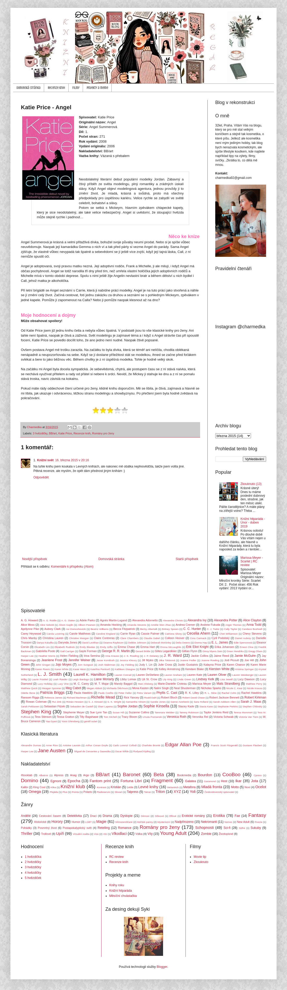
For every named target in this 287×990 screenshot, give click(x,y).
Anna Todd (253, 625)
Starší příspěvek (187, 559)
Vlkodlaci (119, 833)
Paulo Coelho (105, 692)
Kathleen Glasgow (125, 669)
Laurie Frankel (40, 679)
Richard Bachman (77, 697)
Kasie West (79, 669)
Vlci (105, 834)
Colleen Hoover (174, 638)
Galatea (190, 781)
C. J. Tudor (213, 629)
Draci (93, 815)
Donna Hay (200, 642)
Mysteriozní (163, 822)
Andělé (26, 816)
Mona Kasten (140, 688)
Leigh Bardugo (81, 679)
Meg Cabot (73, 688)
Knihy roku (116, 885)
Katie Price (65, 433)
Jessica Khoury (128, 660)
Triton (160, 791)
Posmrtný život (47, 827)
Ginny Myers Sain (212, 651)
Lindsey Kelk (205, 679)
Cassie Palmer (150, 633)
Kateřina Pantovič (100, 669)
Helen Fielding (69, 655)
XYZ (177, 791)
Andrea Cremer (185, 624)
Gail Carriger (67, 651)
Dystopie (126, 816)
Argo (86, 775)
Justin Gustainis (188, 664)
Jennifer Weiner (79, 660)
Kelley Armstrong (169, 669)
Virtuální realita (81, 834)
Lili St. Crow (149, 679)
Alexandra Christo (173, 620)
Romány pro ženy (103, 433)
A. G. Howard (29, 620)
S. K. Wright (114, 701)
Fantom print (100, 781)
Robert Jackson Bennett (224, 697)
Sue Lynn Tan (98, 712)
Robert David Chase (193, 697)
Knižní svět (45, 460)
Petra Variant (144, 692)
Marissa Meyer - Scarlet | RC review (252, 561)
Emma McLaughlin (170, 647)
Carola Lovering (55, 633)
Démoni (145, 816)
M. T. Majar (101, 683)
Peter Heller (125, 692)
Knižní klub (73, 786)
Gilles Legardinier (166, 651)
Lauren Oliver (216, 675)
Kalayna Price (212, 664)
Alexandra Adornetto (145, 620)
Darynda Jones (67, 642)
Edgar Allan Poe (183, 744)
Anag (73, 775)
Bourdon (205, 775)
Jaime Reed (221, 655)
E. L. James (220, 642)
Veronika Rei (200, 716)
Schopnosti (204, 827)
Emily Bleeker (87, 647)
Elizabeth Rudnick (65, 647)
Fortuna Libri (131, 781)
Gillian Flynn (189, 651)
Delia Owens (183, 642)
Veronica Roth (177, 717)
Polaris (87, 791)
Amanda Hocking (111, 624)
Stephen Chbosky (252, 706)
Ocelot (260, 787)
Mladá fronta (211, 787)
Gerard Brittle (142, 651)
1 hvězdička (33, 857)
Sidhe (242, 828)
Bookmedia (184, 775)
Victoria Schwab (223, 716)
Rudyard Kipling (142, 751)
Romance (124, 828)
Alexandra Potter (225, 620)
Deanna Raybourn (113, 642)
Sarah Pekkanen (30, 706)
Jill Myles (147, 660)
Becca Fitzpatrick (124, 628)
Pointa (75, 792)
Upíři (60, 833)
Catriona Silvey (173, 633)
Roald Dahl (150, 697)
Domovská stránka (28, 88)
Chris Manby (29, 638)
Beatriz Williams (100, 629)
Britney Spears (170, 629)
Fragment (162, 780)
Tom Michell (110, 716)
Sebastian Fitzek (54, 706)
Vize (96, 834)
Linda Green (184, 679)
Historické (40, 821)
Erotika (219, 815)
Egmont (55, 781)
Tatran (147, 792)
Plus (64, 792)
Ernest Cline (247, 647)
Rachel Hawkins (251, 692)
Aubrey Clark (52, 628)
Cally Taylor (230, 629)
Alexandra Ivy (197, 620)
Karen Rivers (42, 669)
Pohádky (26, 827)
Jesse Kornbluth (106, 660)
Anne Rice (52, 745)
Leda (130, 787)
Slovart (118, 792)
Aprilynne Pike (30, 628)
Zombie (206, 834)
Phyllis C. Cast (166, 693)
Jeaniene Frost (51, 660)
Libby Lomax (128, 679)
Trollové (46, 833)
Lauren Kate (194, 674)
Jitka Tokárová (167, 660)
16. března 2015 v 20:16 (72, 460)
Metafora (189, 787)
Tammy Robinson (189, 712)
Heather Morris (47, 655)
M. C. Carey (81, 683)
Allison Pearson (86, 624)
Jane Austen (51, 750)
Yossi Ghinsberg (70, 721)
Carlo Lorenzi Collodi (125, 745)
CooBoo (231, 774)
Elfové (172, 816)
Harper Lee (27, 655)
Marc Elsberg (145, 683)
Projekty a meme (97, 88)
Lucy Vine (63, 683)
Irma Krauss (112, 655)
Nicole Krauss (254, 688)
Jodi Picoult (231, 660)
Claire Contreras (104, 638)
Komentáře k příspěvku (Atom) (72, 566)
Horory (57, 821)
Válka (138, 833)
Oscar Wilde (122, 751)
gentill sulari (90, 721)
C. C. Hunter (192, 629)
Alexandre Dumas (31, 745)
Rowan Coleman (36, 701)
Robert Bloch (169, 697)
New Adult (243, 821)
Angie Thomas (233, 624)
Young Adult (173, 833)
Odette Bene (28, 692)
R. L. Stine (211, 692)
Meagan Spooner (51, 688)
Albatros (43, 775)
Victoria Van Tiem (248, 716)
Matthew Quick (29, 688)
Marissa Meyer (201, 683)
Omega (35, 791)
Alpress (58, 775)
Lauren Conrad (123, 674)
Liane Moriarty (104, 679)
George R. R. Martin (116, 651)
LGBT (88, 822)
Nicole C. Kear (234, 688)
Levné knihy (148, 787)
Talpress (133, 792)
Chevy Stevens (252, 633)
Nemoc (228, 822)
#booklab (26, 775)
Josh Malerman (107, 664)
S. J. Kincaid (95, 701)
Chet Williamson (228, 633)
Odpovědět (41, 477)
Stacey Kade (186, 706)
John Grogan (43, 664)
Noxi (247, 787)
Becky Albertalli (148, 629)
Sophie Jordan (127, 706)
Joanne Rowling (210, 660)
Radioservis (103, 792)
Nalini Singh (161, 688)
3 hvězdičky (40, 433)
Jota (254, 781)
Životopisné (226, 833)
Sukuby (255, 828)
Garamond (210, 781)
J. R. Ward (173, 655)
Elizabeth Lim (42, 647)
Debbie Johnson (137, 642)
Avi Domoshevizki (76, 629)
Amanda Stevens (136, 624)
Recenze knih (56, 88)
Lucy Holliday (45, 683)
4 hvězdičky (33, 872)
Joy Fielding (127, 664)
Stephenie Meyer (74, 712)
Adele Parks (87, 620)
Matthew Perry (254, 683)
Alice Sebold (47, 624)
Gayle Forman (88, 651)
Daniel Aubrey (243, 638)
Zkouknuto (201, 862)
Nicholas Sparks (211, 688)
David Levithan (90, 642)
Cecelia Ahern (198, 633)
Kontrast (101, 787)
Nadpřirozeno (184, 822)
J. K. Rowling (131, 655)
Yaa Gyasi (51, 721)
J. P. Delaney (151, 655)
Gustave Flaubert (252, 745)
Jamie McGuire (245, 656)
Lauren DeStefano (147, 674)
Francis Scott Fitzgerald (224, 745)
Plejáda (54, 792)
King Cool (39, 787)
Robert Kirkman (255, 697)
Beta (159, 774)
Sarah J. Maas (251, 701)
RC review (116, 857)
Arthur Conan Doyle (97, 745)
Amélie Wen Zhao (161, 624)
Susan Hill (118, 712)
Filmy (75, 88)
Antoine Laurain (72, 745)
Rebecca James (53, 697)
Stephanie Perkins (228, 706)
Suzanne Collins (139, 712)
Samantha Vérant (136, 701)
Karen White (61, 669)
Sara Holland (201, 701)
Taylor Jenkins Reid (216, 712)
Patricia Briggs (52, 692)
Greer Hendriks (235, 651)
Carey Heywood (31, 633)
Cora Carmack (198, 638)
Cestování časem (50, 815)
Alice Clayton (252, 620)
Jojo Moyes (63, 664)
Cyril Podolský (220, 638)
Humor (75, 821)
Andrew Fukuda (210, 624)
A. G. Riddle (50, 620)
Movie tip (200, 857)
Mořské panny (145, 822)
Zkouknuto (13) (251, 484)
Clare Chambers (129, 638)
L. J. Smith (50, 674)
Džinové (159, 816)
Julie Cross (165, 664)
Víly (150, 834)
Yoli (193, 791)
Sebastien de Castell (81, 706)
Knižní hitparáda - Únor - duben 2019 (253, 522)
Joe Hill (249, 660)
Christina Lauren (53, 638)
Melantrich (173, 787)
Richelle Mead (103, 697)
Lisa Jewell (226, 679)
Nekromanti (209, 822)
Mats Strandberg (228, 683)
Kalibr (24, 787)
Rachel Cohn (229, 692)
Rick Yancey (131, 697)
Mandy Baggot (123, 683)
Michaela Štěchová (117, 688)
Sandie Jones (158, 701)
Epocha (74, 781)
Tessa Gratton (66, 716)
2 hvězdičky (33, 862)
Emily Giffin (106, 647)
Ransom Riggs (30, 697)
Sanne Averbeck (180, 701)
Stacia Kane (206, 706)
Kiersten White (219, 669)
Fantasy (257, 815)
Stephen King (36, 711)
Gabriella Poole (45, 651)
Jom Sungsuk (85, 664)
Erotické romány (193, 816)
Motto (235, 787)
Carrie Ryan (127, 633)
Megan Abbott (94, 688)
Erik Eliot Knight (197, 647)
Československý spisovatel (219, 792)
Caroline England (105, 633)
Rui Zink (57, 701)
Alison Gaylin (66, 624)
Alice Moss (28, 624)
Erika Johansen (224, 646)
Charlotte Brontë (151, 745)
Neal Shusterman (185, 688)
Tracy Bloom (129, 716)
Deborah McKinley (161, 642)
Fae (237, 816)
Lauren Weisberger (243, 674)
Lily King (167, 679)
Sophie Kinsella (156, 706)
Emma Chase (126, 646)
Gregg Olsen (255, 651)
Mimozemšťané (124, 822)
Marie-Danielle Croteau (172, 683)
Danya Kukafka (45, 642)
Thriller (26, 833)
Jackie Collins (199, 655)
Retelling (104, 828)
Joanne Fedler (188, 660)
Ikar (238, 781)
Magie (101, 821)
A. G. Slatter (68, 620)
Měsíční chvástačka (123, 896)
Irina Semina (92, 655)
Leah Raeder (60, 679)
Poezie (258, 822)
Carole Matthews (80, 633)
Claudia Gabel (152, 638)
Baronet (131, 774)
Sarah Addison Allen (224, 701)
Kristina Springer (244, 669)
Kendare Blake (194, 669)
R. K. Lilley (192, 692)
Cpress (257, 775)
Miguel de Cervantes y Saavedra (92, 751)
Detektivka (74, 816)
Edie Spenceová (243, 642)
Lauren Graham (173, 674)
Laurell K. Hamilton (90, 674)
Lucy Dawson (246, 679)
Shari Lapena (105, 706)
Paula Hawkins (83, 692)
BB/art (53, 433)
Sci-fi (227, 828)
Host (224, 781)
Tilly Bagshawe (89, 716)
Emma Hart (147, 646)
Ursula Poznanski (152, 716)
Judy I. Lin (145, 664)
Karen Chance (236, 664)
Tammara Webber (164, 712)
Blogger (162, 967)
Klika (53, 787)
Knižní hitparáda (120, 890)
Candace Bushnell (252, 629)
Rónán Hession (74, 701)
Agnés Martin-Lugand (113, 620)
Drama (107, 816)
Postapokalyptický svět (77, 827)
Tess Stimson (43, 716)
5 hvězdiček (33, 878)
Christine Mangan (79, 638)
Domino (29, 780)
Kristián (116, 787)
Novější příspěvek (34, 559)
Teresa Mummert (243, 712)
